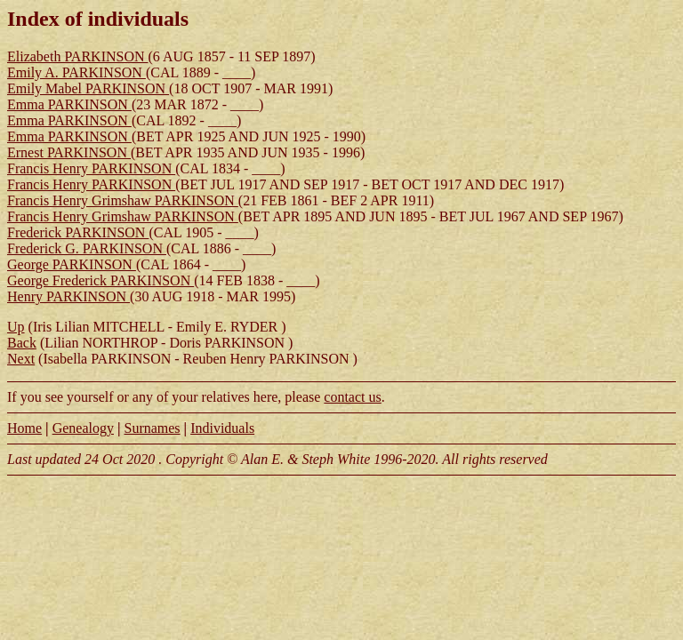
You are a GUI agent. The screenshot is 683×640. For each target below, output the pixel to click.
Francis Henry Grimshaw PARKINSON (122, 200)
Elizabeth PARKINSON (78, 56)
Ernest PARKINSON (69, 152)
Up (16, 326)
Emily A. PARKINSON (76, 72)
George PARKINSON (71, 264)
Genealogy (83, 428)
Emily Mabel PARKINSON (88, 88)
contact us (352, 396)
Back (21, 342)
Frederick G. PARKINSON (86, 248)
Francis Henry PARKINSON (91, 168)
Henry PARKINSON (68, 296)
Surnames (152, 428)
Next (21, 358)
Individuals (222, 428)
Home (24, 428)
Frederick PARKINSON (78, 232)
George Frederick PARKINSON (100, 280)
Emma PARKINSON (69, 104)
